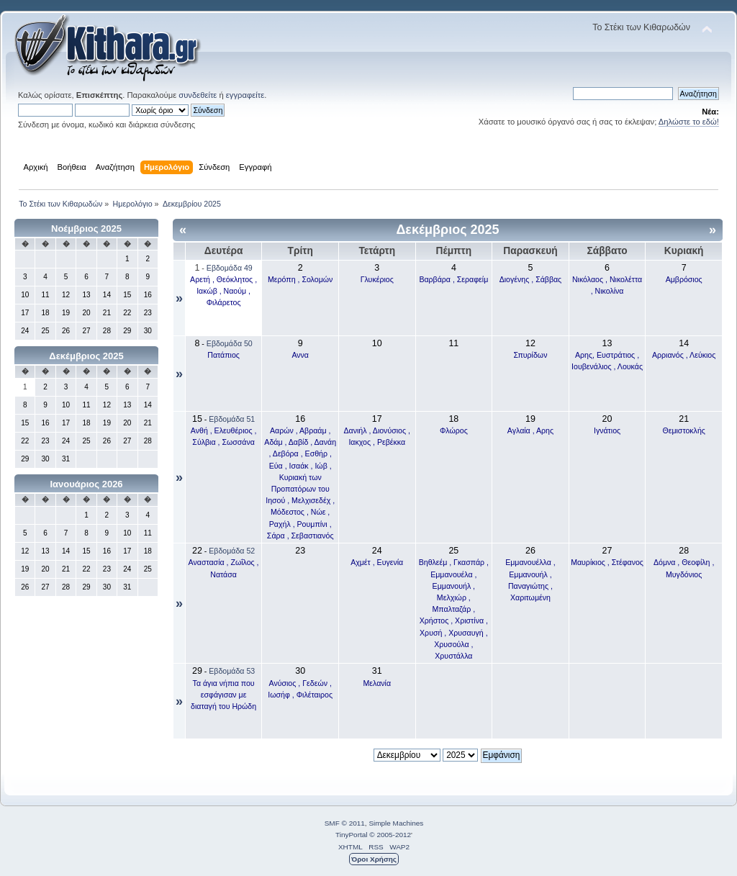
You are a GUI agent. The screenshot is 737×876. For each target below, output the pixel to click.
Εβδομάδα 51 (232, 419)
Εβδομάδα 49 (230, 267)
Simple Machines (395, 823)
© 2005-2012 (390, 835)
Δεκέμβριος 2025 (86, 356)
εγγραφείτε (245, 95)
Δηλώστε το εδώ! (689, 121)
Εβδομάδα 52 (232, 550)
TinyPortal (351, 835)
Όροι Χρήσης (374, 859)
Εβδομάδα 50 (230, 343)
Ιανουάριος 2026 (86, 484)
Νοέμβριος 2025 (86, 228)
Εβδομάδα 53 (232, 671)
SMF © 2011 (345, 823)
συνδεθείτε (197, 95)
